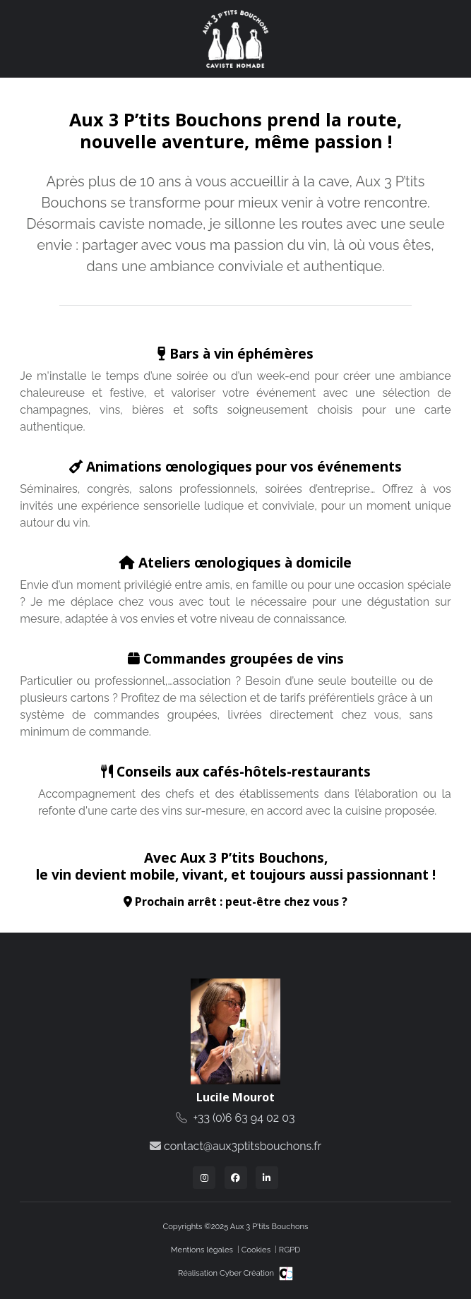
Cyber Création (256, 1273)
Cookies (256, 1250)
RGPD (289, 1250)
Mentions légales (202, 1250)
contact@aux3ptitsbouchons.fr (242, 1146)
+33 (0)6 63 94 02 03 (244, 1118)
